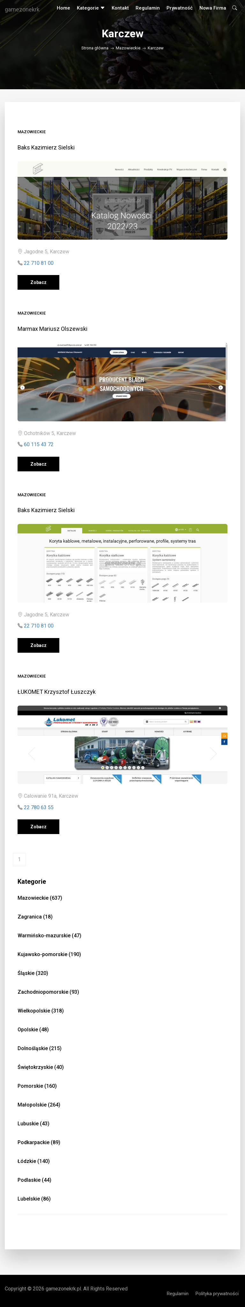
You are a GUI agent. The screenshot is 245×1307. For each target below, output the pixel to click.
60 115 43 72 (39, 444)
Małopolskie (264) (39, 1105)
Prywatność (180, 8)
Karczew (156, 48)
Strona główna (94, 48)
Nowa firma (212, 8)
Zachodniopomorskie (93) (48, 992)
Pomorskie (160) (37, 1086)
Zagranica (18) (35, 917)
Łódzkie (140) (34, 1161)
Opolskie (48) (33, 1030)
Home (63, 8)
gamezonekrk (22, 9)
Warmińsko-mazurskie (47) (49, 936)
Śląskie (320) (33, 973)
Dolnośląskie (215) (40, 1048)
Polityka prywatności (217, 1293)
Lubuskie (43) (33, 1124)
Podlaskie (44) (34, 1180)
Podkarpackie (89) (39, 1142)
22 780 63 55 (39, 807)
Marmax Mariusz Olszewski (52, 328)
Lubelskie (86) (34, 1199)
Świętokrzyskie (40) (41, 1067)
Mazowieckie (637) (40, 898)
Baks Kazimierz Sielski (46, 147)
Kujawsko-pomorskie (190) (49, 954)
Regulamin (148, 8)
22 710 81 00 (39, 263)
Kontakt (120, 8)
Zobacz (38, 282)
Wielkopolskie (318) (41, 1011)
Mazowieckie (128, 48)
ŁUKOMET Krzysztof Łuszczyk (57, 691)
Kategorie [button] (91, 8)
